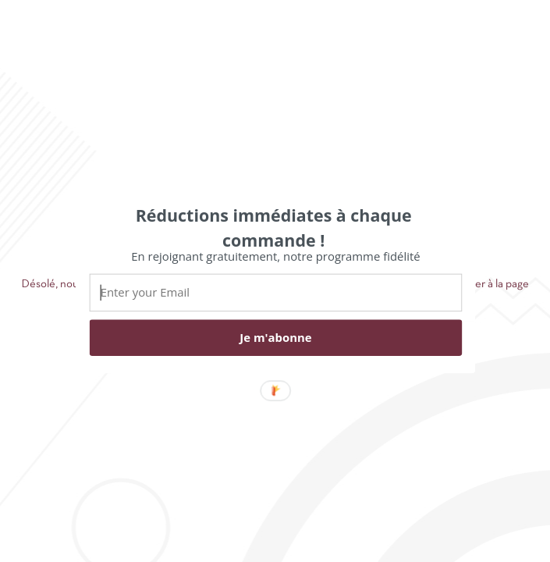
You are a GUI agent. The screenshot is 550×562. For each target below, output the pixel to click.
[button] (273, 227)
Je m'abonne (275, 337)
